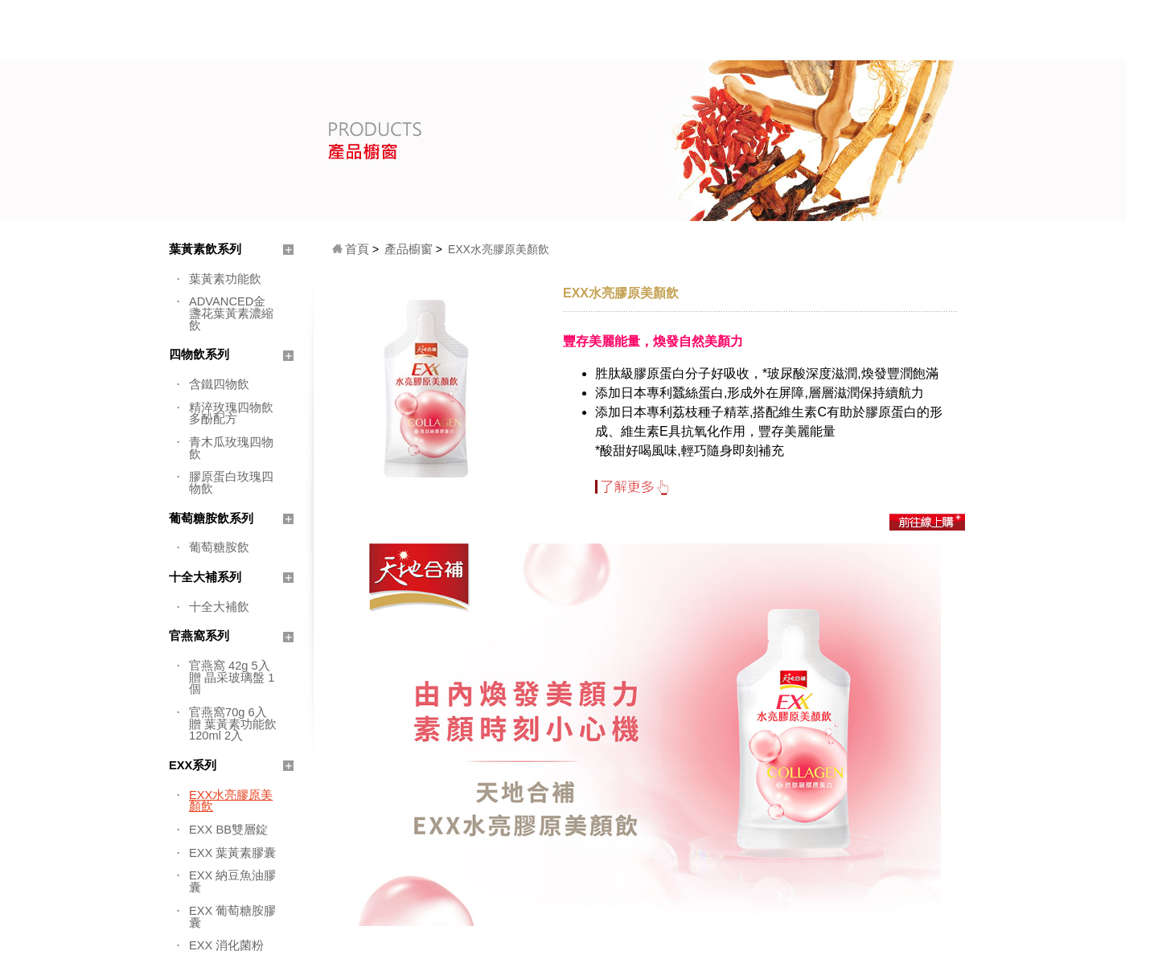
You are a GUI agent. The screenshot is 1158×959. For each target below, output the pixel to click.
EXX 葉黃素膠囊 (232, 852)
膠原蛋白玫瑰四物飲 (231, 482)
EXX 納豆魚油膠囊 (232, 881)
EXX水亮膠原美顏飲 (231, 801)
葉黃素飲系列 (205, 249)
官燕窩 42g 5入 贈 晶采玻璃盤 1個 (231, 677)
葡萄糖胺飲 (219, 547)
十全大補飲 (219, 606)
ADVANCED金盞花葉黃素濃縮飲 (231, 313)
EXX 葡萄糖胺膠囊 (232, 916)
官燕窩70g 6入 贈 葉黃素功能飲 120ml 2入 (233, 724)
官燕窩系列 (199, 635)
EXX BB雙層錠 (228, 829)
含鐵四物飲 (219, 384)
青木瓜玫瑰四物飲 (231, 448)
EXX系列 (192, 765)
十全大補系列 (205, 577)
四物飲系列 (199, 354)
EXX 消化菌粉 (226, 945)
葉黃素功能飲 (225, 279)
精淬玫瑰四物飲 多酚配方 (231, 413)
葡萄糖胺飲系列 (211, 518)
